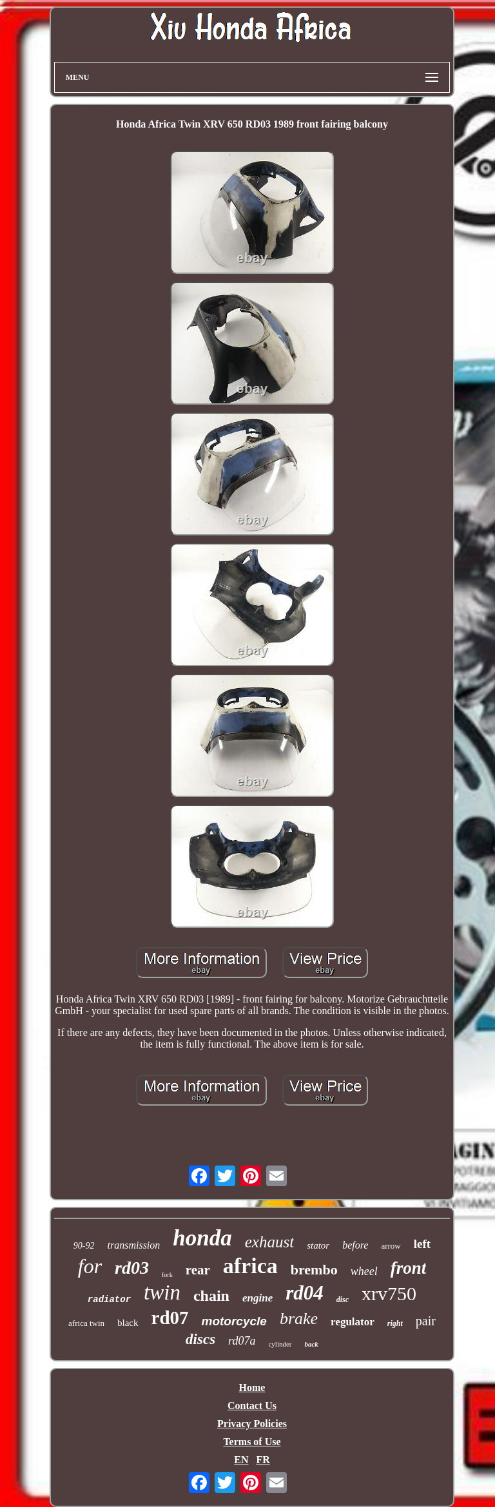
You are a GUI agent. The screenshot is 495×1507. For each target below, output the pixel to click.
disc (342, 1299)
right (395, 1323)
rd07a (241, 1340)
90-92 (84, 1246)
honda (202, 1238)
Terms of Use (251, 1441)
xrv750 (389, 1293)
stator (318, 1245)
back (311, 1344)
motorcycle (234, 1321)
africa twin (86, 1323)
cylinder (279, 1344)
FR (262, 1459)
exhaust (269, 1242)
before (355, 1245)
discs (200, 1339)
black (127, 1323)
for (90, 1266)
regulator (352, 1322)
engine (257, 1298)
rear (198, 1270)
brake (299, 1318)
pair (426, 1321)
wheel (364, 1271)
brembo (314, 1270)
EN (241, 1459)
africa (250, 1266)
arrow (390, 1246)
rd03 (132, 1268)
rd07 (170, 1317)
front (409, 1268)
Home (252, 1387)
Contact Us (252, 1405)
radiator (109, 1299)
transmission (134, 1245)
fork (167, 1274)
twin (162, 1292)
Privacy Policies (252, 1423)
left (422, 1244)
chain (211, 1295)
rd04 (305, 1292)
